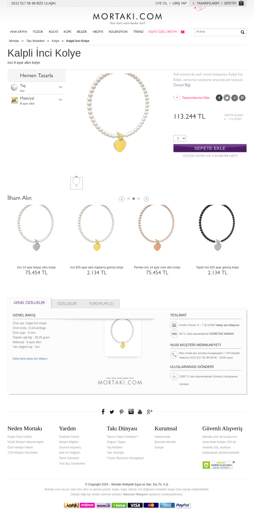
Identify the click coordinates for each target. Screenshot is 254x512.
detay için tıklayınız (227, 325)
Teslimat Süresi (69, 437)
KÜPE (67, 32)
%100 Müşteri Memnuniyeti (25, 442)
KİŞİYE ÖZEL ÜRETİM (163, 32)
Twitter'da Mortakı (112, 412)
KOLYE (53, 32)
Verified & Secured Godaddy (218, 465)
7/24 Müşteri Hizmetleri (22, 452)
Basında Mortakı (165, 442)
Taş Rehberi (115, 447)
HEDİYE (98, 32)
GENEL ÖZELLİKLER (29, 303)
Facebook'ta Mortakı (103, 412)
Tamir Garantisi (69, 458)
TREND (138, 32)
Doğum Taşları (116, 442)
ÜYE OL (161, 3)
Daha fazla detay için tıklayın (30, 358)
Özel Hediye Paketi (20, 447)
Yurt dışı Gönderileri (72, 463)
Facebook (219, 97)
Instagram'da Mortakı (131, 412)
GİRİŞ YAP (179, 3)
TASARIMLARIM (204, 3)
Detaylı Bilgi (181, 85)
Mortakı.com (127, 17)
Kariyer (159, 447)
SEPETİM (230, 3)
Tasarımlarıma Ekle (195, 98)
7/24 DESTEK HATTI (224, 156)
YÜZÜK (38, 32)
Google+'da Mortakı (151, 412)
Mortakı (14, 41)
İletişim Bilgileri (69, 442)
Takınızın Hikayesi (135, 494)
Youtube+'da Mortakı (140, 412)
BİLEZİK (82, 32)
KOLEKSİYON (118, 32)
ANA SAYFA (18, 32)
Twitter (226, 97)
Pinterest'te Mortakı (121, 412)
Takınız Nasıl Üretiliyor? (122, 437)
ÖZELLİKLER (67, 304)
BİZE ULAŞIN (46, 3)
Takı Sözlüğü (115, 452)
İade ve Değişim (69, 452)
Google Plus (234, 97)
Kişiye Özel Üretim (19, 437)
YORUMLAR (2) (101, 304)
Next (147, 199)
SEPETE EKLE (209, 148)
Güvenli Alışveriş (70, 447)
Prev (121, 199)
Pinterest (242, 97)
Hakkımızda (162, 437)
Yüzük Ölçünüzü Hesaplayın (125, 458)
